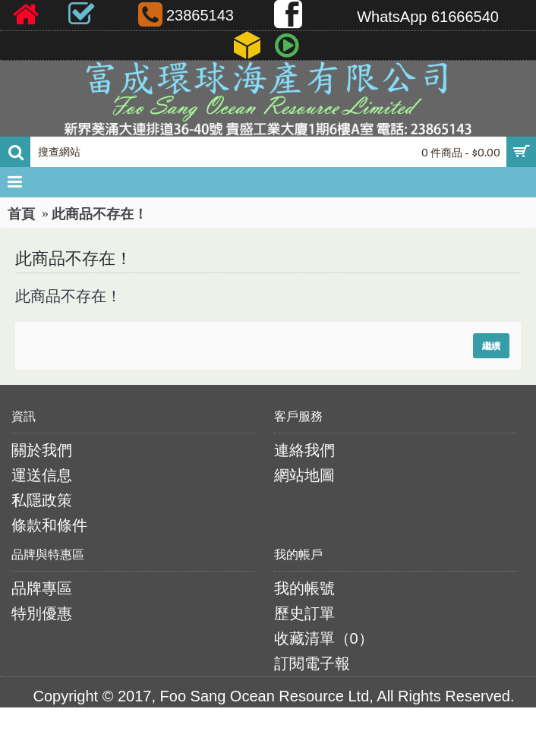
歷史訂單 (304, 613)
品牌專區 (41, 588)
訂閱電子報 (312, 663)
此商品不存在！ (99, 214)
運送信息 (41, 475)
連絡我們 (304, 450)
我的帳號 (304, 588)
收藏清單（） (324, 638)
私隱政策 (41, 500)
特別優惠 (41, 613)
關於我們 (41, 450)
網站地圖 (304, 475)
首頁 (21, 214)
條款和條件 (49, 525)
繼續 (491, 345)
